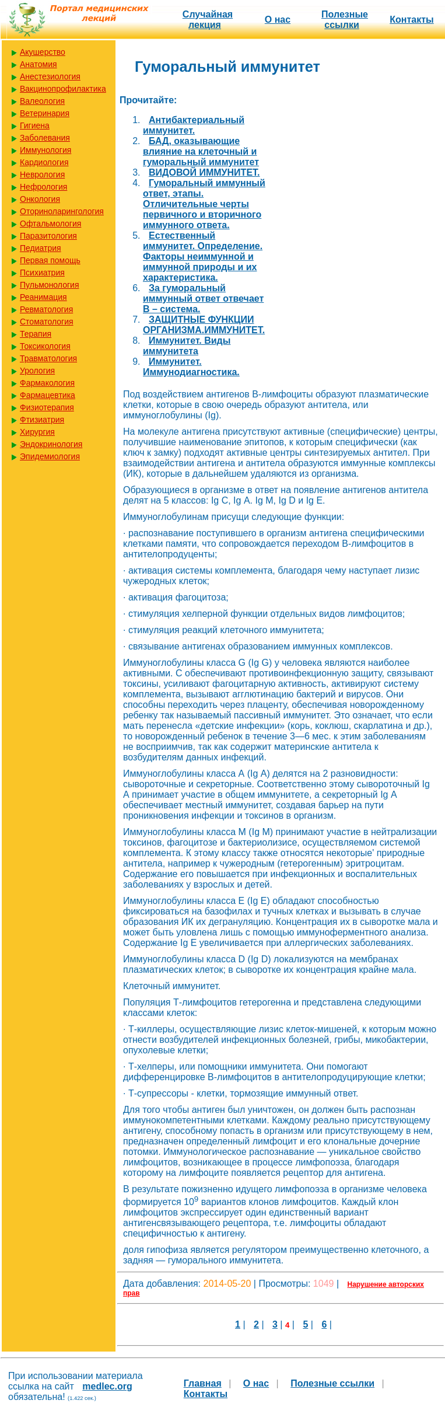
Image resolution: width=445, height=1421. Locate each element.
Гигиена (35, 125)
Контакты (411, 20)
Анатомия (38, 64)
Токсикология (45, 346)
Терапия (35, 333)
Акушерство (42, 52)
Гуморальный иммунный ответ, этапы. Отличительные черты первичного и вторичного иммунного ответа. (204, 204)
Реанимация (43, 297)
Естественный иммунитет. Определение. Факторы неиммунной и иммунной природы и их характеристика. (202, 256)
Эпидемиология (50, 456)
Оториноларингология (62, 211)
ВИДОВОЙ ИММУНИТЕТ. (204, 172)
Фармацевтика (47, 395)
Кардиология (44, 162)
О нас (277, 20)
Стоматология (46, 321)
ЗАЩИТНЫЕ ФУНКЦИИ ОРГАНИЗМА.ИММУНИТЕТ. (204, 325)
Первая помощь (50, 260)
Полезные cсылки (344, 19)
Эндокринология (51, 444)
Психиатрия (42, 272)
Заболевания (45, 137)
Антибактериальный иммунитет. (193, 125)
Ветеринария (44, 113)
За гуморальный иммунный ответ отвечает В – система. (203, 298)
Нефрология (43, 186)
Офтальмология (50, 223)
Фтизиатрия (42, 419)
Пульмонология (49, 284)
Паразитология (48, 235)
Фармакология (47, 382)
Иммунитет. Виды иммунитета (186, 346)
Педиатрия (40, 248)
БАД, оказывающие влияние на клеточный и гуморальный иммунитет (201, 151)
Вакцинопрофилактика (63, 88)
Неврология (42, 174)
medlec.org (107, 1386)
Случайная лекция (208, 19)
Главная (203, 1383)
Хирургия (37, 432)
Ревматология (46, 309)
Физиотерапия (47, 407)
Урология (37, 370)
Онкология (40, 199)
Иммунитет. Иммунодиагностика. (191, 367)
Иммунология (45, 150)
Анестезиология (50, 76)
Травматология (48, 358)
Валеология (42, 101)
